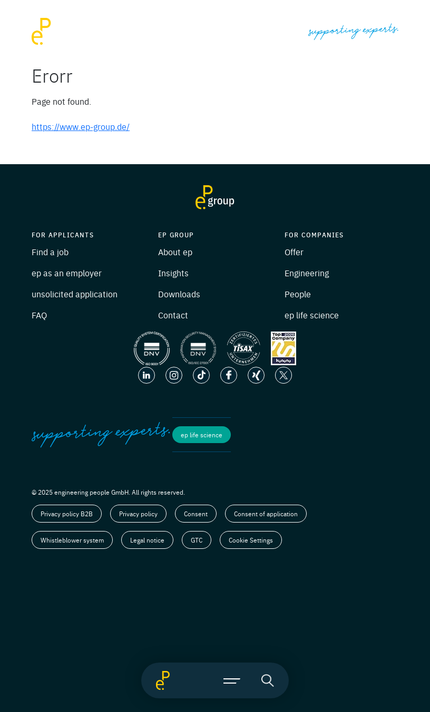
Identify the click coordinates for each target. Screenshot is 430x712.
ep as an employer (67, 272)
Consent (196, 513)
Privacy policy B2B (67, 513)
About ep (175, 251)
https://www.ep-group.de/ (81, 126)
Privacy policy (138, 513)
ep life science (312, 314)
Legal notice (147, 540)
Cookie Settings (251, 540)
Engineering (307, 272)
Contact (173, 314)
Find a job (50, 251)
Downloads (179, 293)
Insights (173, 272)
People (298, 293)
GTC (196, 540)
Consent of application (266, 513)
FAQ (39, 314)
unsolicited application (75, 293)
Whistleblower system (72, 540)
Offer (294, 251)
